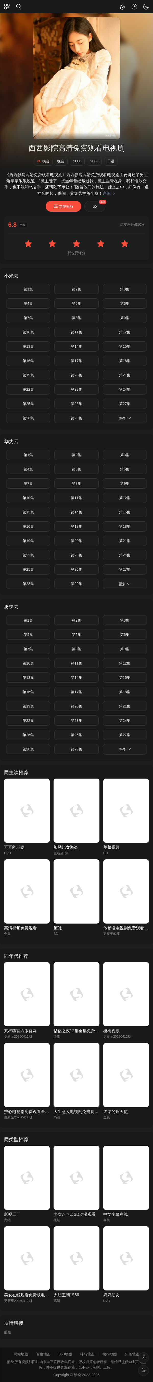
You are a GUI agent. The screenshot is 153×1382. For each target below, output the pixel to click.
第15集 (124, 346)
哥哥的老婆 (14, 847)
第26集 (76, 404)
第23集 (76, 389)
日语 (110, 161)
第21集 (124, 375)
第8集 (76, 318)
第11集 (76, 332)
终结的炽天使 (115, 1111)
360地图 (65, 1354)
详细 (109, 193)
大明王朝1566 (66, 1295)
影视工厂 (12, 1214)
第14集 (76, 346)
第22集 (28, 389)
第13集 (28, 346)
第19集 (28, 375)
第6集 (124, 303)
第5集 (76, 303)
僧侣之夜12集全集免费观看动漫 (82, 1031)
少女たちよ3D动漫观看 (74, 1214)
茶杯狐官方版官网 (20, 1031)
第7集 (28, 318)
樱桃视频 (111, 1031)
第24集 (124, 389)
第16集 (28, 361)
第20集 (76, 375)
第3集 (124, 289)
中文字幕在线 (115, 1214)
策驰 (58, 928)
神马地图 (87, 1354)
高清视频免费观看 (20, 928)
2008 (77, 161)
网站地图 (21, 1354)
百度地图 (43, 1354)
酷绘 (7, 1332)
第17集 (76, 361)
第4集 (28, 303)
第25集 (28, 404)
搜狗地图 (110, 1354)
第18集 (124, 361)
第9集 (124, 318)
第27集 (124, 404)
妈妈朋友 (111, 1295)
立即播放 (63, 206)
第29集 (76, 418)
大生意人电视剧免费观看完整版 (82, 1111)
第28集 (28, 418)
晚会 (43, 161)
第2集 (76, 289)
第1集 (28, 289)
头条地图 (132, 1354)
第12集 (124, 332)
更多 (125, 418)
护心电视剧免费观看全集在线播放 (34, 1111)
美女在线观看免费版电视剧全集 (32, 1295)
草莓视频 (111, 847)
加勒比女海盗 (66, 847)
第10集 (28, 332)
